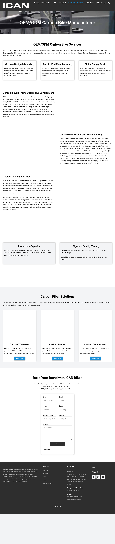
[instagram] (98, 477)
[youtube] (103, 477)
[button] (109, 3)
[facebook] (94, 477)
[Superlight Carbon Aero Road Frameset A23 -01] (57, 312)
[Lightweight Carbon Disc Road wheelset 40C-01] (19, 312)
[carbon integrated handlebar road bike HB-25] (95, 312)
